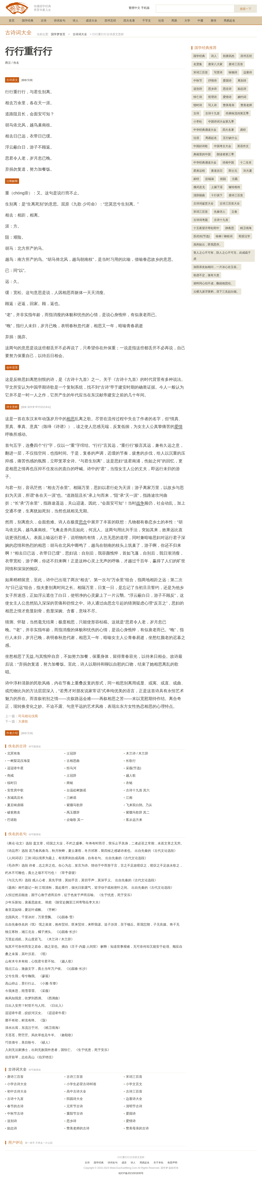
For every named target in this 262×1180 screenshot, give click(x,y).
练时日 (12, 783)
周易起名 (229, 20)
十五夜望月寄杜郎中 (206, 228)
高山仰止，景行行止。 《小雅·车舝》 (32, 983)
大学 (187, 20)
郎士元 (233, 170)
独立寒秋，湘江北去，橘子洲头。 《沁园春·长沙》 (42, 932)
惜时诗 (197, 105)
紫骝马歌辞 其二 (138, 812)
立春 (234, 211)
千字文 (146, 20)
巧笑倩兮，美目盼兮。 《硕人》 (28, 1042)
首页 (12, 20)
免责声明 (172, 1162)
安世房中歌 (15, 790)
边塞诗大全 (134, 1099)
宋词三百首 (134, 1076)
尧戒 (10, 775)
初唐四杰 (228, 56)
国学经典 (27, 20)
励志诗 (12, 1128)
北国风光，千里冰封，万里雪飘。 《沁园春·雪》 (40, 917)
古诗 (43, 20)
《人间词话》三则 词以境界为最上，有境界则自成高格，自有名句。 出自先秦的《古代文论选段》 (76, 858)
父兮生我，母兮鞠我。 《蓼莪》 (28, 976)
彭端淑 (209, 178)
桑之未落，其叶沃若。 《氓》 (27, 954)
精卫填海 (246, 228)
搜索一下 (245, 8)
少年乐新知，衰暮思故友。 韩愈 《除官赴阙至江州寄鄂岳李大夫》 (53, 902)
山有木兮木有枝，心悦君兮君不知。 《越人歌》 (40, 961)
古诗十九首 (15, 1099)
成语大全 (91, 20)
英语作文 (243, 146)
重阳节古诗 (75, 1113)
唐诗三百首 (15, 1076)
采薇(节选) (133, 768)
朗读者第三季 (225, 154)
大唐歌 (23, 721)
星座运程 (199, 170)
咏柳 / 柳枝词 (224, 236)
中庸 (200, 20)
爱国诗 (131, 1113)
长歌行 (131, 760)
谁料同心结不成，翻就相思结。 (213, 283)
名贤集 (197, 64)
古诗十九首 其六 (138, 790)
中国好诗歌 (200, 146)
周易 (174, 20)
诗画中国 (228, 162)
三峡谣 (71, 797)
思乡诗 (71, 1121)
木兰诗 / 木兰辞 (137, 753)
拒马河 (71, 768)
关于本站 (158, 1162)
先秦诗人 (219, 211)
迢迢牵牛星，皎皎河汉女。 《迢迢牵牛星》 (36, 1013)
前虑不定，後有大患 (206, 275)
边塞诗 (247, 72)
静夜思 (229, 228)
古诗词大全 (18, 33)
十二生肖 (246, 162)
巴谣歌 (12, 819)
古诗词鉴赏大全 (203, 203)
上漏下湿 (216, 187)
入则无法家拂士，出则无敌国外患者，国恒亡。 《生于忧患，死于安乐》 (58, 1050)
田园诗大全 (75, 1099)
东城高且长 (15, 797)
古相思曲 (73, 760)
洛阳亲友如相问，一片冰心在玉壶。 (216, 267)
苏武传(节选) (201, 236)
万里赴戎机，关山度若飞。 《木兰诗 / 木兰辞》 (39, 939)
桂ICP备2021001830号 (131, 1173)
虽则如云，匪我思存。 (207, 244)
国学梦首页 (58, 34)
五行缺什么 (230, 138)
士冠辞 (71, 753)
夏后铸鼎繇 (15, 805)
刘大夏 (247, 170)
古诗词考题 (200, 219)
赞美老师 (246, 105)
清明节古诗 (134, 1106)
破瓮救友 (13, 812)
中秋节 (197, 80)
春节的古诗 (15, 1106)
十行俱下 (216, 195)
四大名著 (129, 20)
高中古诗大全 (76, 1091)
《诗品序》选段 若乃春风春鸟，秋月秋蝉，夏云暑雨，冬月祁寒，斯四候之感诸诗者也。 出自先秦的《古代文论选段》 (91, 850)
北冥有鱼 (13, 753)
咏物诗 (233, 72)
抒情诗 (212, 80)
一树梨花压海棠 (18, 760)
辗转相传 (234, 187)
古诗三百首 (75, 1076)
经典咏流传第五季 (237, 113)
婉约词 (242, 97)
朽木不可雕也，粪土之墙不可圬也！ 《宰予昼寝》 (41, 873)
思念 (83, 522)
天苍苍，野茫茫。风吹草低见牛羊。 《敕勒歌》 (40, 1035)
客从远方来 (134, 819)
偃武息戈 (199, 187)
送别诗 (12, 1121)
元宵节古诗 (75, 1106)
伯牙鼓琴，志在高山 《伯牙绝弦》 (30, 1057)
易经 (243, 129)
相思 (71, 418)
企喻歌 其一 (75, 819)
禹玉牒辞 (73, 812)
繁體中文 (134, 7)
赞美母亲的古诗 (137, 1128)
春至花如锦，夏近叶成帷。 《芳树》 (31, 909)
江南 (129, 797)
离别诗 (242, 80)
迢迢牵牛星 (15, 768)
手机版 (145, 7)
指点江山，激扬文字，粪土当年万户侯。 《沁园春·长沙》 (47, 968)
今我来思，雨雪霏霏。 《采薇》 (28, 991)
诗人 (75, 20)
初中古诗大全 (17, 1091)
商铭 (70, 783)
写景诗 (218, 72)
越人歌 (131, 775)
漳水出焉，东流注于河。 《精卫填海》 (33, 1027)
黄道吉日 (216, 170)
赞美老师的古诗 (78, 1128)
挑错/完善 (27, 80)
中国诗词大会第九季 (221, 121)
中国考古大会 (222, 146)
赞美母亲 (228, 105)
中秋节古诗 (15, 1113)
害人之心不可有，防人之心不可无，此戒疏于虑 (222, 255)
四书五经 (110, 20)
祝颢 (223, 178)
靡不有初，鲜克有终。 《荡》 (27, 1020)
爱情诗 (131, 1121)
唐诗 (213, 20)
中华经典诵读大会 (204, 129)
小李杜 (197, 121)
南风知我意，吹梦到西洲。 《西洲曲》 (33, 998)
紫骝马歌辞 (75, 805)
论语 (161, 20)
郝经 (196, 178)
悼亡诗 (197, 97)
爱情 (178, 426)
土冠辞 (71, 775)
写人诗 (212, 105)
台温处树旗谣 (76, 790)
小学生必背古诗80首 (81, 1084)
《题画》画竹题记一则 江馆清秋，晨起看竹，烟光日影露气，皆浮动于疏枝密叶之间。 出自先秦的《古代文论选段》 (89, 887)
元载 (235, 178)
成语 (124, 1162)
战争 (140, 503)
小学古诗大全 (17, 1084)
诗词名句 (59, 20)
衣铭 (129, 783)
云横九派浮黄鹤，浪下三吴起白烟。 (216, 291)
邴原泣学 (244, 236)
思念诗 (227, 88)
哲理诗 (212, 97)
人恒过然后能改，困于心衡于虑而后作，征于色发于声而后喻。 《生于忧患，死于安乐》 (69, 895)
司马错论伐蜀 (28, 716)
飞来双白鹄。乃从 (139, 805)
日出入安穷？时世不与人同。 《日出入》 (35, 1005)
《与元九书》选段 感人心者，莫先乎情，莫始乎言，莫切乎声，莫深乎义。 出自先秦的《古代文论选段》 (81, 880)
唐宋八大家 (215, 64)
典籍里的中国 (202, 154)
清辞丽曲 (199, 195)
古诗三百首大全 (230, 203)
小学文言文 (134, 1084)
